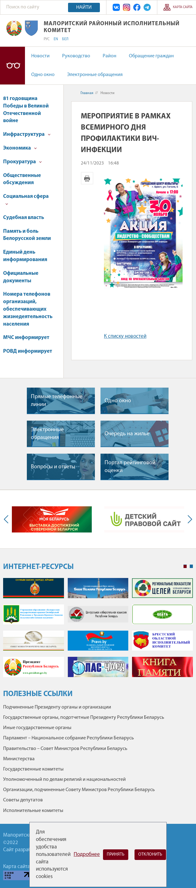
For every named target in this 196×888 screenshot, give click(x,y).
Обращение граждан (151, 56)
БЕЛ (65, 39)
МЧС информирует (26, 337)
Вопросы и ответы (53, 467)
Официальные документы (20, 277)
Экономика (20, 148)
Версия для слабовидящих (12, 65)
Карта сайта (183, 7)
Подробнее (87, 854)
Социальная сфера (26, 199)
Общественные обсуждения (22, 179)
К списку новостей (125, 336)
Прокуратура (22, 162)
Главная (87, 93)
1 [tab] (185, 566)
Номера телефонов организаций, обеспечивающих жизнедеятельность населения (27, 309)
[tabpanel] (98, 630)
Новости (40, 56)
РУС (47, 39)
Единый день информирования (25, 256)
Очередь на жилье (127, 434)
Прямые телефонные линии (56, 401)
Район (109, 56)
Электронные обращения (95, 74)
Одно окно (43, 74)
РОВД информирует (27, 351)
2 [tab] (191, 566)
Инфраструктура (27, 134)
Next (188, 519)
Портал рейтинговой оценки (130, 467)
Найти (84, 7)
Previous (7, 519)
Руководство (76, 56)
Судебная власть (23, 217)
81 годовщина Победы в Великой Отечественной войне (26, 109)
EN (56, 39)
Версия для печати (87, 178)
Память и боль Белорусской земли (27, 235)
